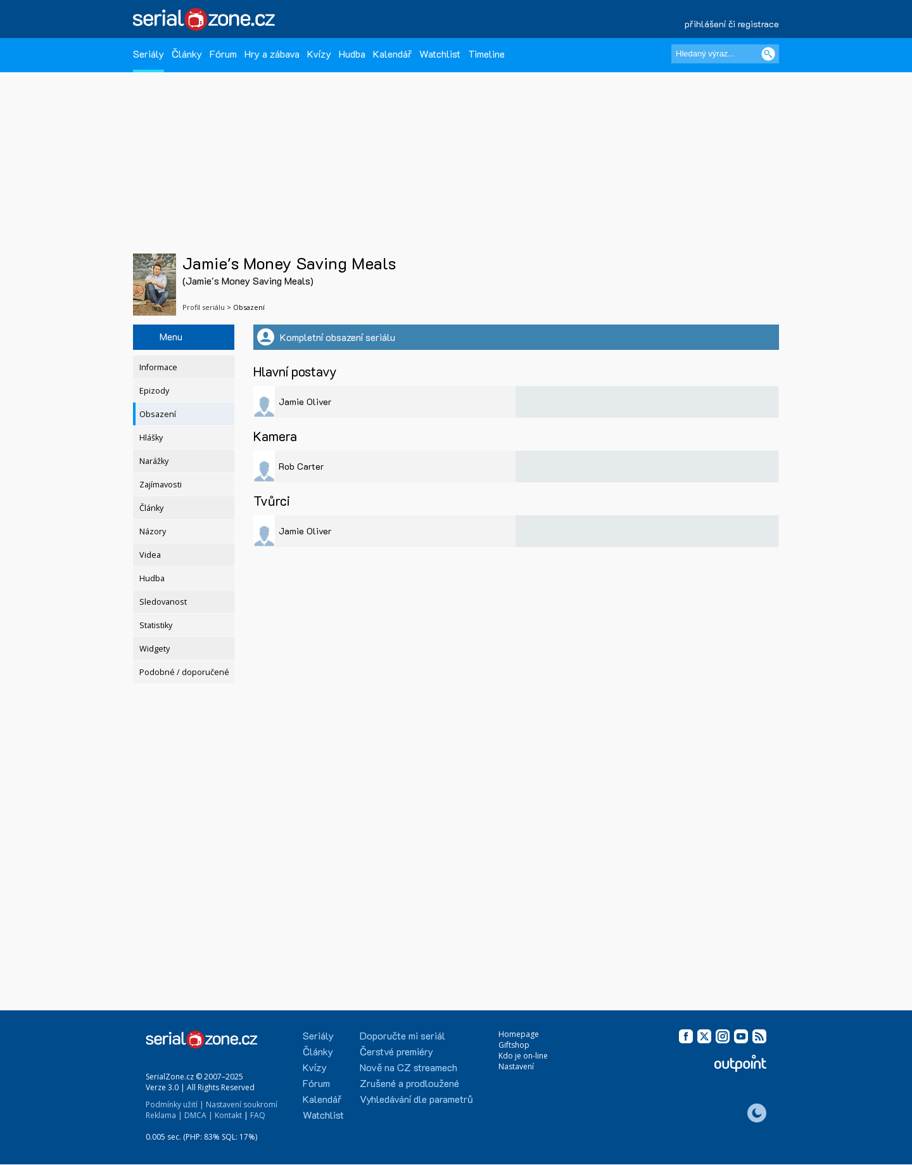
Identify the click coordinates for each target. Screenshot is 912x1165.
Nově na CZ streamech (408, 1067)
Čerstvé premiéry (396, 1051)
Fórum (223, 53)
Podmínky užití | (175, 1104)
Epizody (154, 390)
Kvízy (319, 53)
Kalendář (392, 53)
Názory (152, 531)
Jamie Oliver (305, 402)
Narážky (153, 461)
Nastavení (516, 1066)
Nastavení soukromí (241, 1104)
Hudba (352, 53)
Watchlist (439, 53)
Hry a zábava (272, 53)
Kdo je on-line (523, 1055)
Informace (158, 367)
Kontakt (228, 1115)
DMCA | (198, 1115)
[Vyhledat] (768, 54)
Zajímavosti (160, 484)
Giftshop (513, 1044)
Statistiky (155, 625)
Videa (150, 555)
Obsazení (157, 414)
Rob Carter (301, 466)
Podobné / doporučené (184, 672)
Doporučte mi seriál (402, 1035)
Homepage (518, 1034)
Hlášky (151, 437)
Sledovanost (163, 601)
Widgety (154, 648)
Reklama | (164, 1115)
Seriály (148, 53)
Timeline (486, 53)
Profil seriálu (203, 307)
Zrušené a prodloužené (409, 1083)
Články (187, 53)
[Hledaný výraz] (725, 53)
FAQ (257, 1115)
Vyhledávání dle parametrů (416, 1098)
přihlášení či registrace (732, 24)
